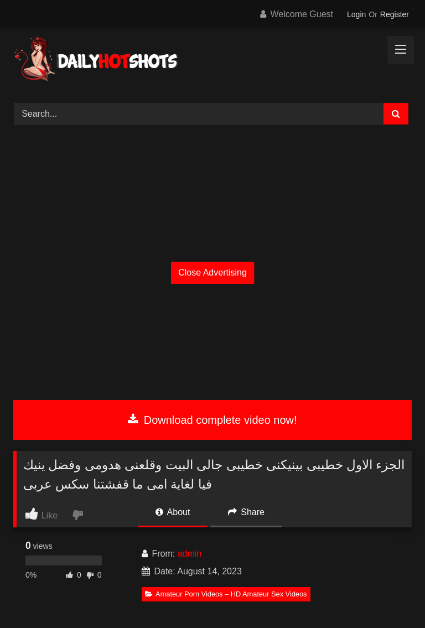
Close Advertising (212, 272)
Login (356, 14)
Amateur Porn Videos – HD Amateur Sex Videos (226, 594)
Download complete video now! (212, 420)
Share (246, 512)
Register (394, 14)
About (173, 512)
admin (190, 553)
